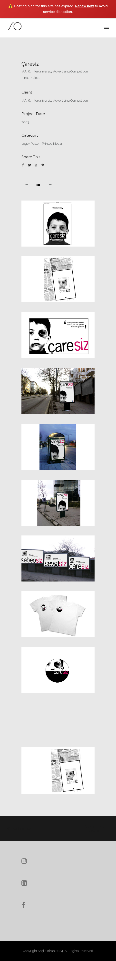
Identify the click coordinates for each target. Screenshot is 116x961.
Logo (25, 143)
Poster (35, 143)
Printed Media (52, 143)
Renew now (84, 6)
